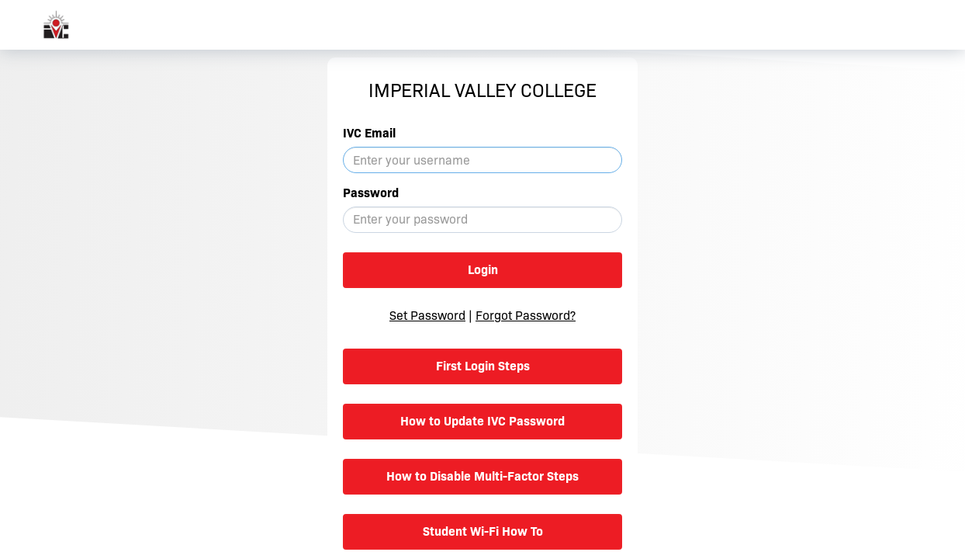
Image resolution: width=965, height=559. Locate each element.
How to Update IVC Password (482, 421)
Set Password (427, 315)
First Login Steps (483, 366)
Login (483, 269)
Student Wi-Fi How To (483, 531)
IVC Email (369, 133)
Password (371, 193)
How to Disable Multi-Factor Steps (482, 476)
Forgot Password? (526, 315)
